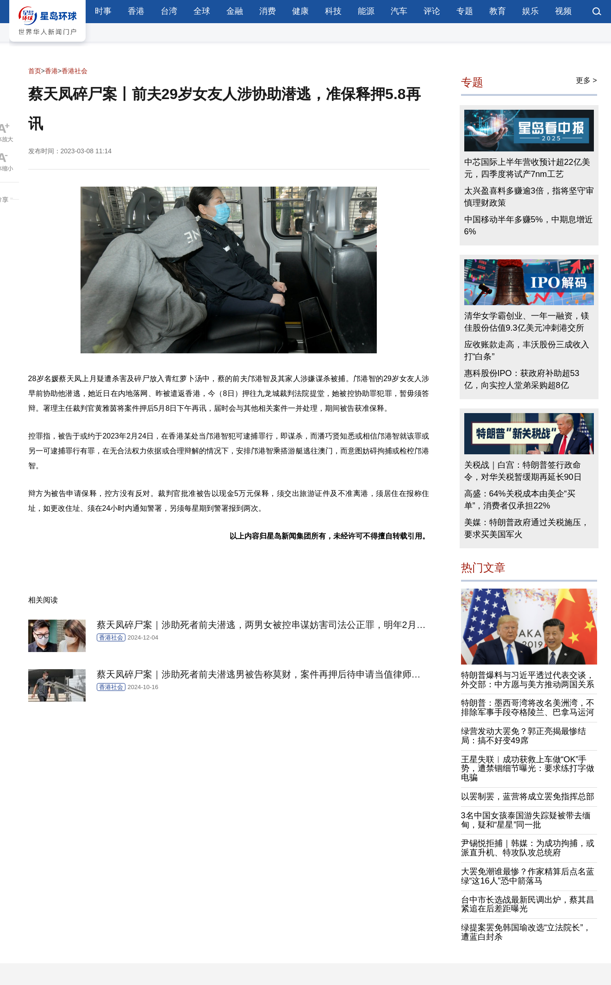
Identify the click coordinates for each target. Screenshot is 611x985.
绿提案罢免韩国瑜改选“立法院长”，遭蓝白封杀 (526, 932)
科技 (333, 11)
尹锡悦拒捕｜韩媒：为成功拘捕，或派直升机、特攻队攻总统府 (527, 848)
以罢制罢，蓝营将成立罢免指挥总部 (527, 796)
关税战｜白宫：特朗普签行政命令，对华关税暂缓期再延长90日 (523, 471)
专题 (464, 11)
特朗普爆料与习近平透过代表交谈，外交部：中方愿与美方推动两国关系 (527, 680)
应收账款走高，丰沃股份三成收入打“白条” (526, 350)
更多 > (586, 80)
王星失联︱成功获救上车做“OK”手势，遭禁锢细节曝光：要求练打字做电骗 (527, 769)
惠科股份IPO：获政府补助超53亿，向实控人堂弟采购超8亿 (522, 379)
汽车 (399, 11)
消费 (267, 11)
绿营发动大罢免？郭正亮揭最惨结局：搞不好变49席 (523, 736)
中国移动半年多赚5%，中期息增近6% (528, 225)
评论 (432, 11)
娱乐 (530, 11)
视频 (563, 11)
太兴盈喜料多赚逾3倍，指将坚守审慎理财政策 (529, 196)
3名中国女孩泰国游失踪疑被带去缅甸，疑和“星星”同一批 (526, 820)
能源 (366, 11)
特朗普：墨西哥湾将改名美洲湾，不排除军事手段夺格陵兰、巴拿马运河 (527, 707)
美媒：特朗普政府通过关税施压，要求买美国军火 (526, 528)
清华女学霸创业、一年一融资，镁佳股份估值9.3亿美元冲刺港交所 (526, 322)
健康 (300, 11)
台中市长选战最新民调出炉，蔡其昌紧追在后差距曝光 (527, 904)
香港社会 (74, 71)
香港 (136, 11)
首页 (34, 71)
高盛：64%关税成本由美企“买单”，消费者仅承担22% (519, 499)
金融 (234, 11)
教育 (497, 11)
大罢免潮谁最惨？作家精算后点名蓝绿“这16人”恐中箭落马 (527, 876)
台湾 (169, 11)
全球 (201, 11)
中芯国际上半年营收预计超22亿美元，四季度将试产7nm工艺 (527, 168)
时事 (103, 11)
